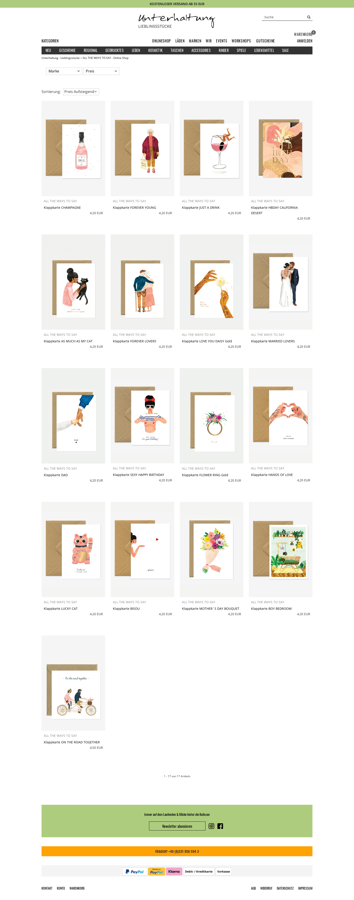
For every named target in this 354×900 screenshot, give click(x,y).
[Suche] (287, 17)
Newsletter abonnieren (177, 826)
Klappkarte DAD (56, 475)
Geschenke (67, 50)
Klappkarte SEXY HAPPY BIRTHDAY (138, 475)
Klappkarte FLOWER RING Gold (205, 475)
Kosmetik (155, 50)
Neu (48, 50)
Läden (179, 41)
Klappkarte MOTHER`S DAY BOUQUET (210, 608)
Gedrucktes (114, 50)
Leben (136, 50)
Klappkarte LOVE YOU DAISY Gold (207, 341)
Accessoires (201, 50)
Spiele (241, 50)
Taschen (177, 50)
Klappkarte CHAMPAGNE (62, 207)
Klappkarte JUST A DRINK (201, 207)
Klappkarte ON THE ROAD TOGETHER (72, 742)
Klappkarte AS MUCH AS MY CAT (68, 341)
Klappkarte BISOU (126, 608)
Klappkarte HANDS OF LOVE (272, 475)
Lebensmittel (264, 50)
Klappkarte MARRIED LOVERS (273, 341)
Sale (285, 50)
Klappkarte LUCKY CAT (61, 608)
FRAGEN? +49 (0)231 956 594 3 (177, 851)
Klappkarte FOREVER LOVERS (134, 341)
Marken (195, 41)
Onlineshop (161, 41)
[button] (304, 41)
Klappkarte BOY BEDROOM (271, 608)
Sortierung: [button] (51, 91)
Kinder (224, 50)
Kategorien (50, 41)
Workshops (241, 41)
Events (221, 41)
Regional (90, 50)
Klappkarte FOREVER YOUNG (134, 207)
